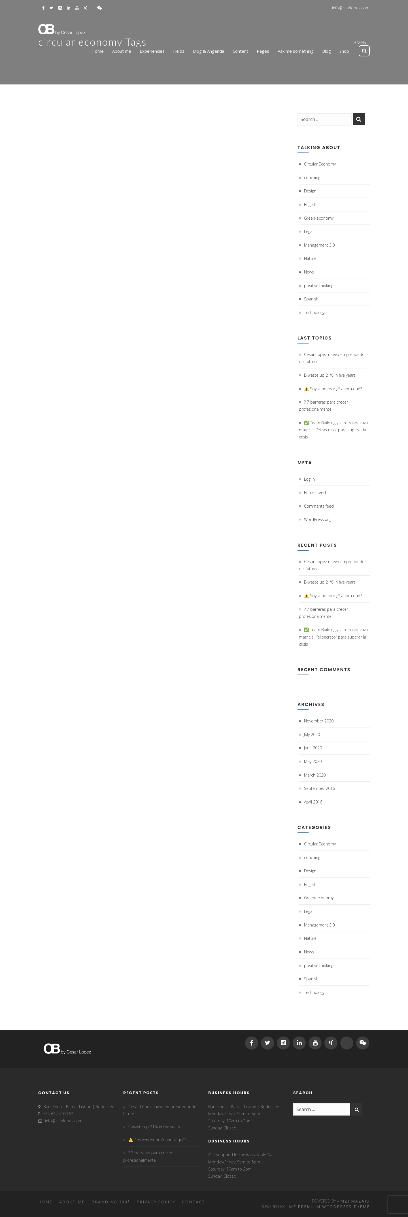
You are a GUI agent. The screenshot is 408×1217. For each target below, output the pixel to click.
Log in (309, 479)
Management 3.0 (319, 245)
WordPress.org (317, 519)
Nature (310, 258)
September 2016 (319, 788)
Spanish (311, 299)
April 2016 (313, 802)
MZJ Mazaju (355, 1201)
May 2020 (313, 761)
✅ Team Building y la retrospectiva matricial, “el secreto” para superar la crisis (333, 430)
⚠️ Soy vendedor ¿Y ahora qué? (333, 388)
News (309, 272)
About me (72, 1202)
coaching (312, 177)
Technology (314, 312)
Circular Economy (320, 164)
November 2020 (318, 721)
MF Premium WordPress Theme (329, 1206)
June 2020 (313, 747)
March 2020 (315, 775)
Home (45, 1202)
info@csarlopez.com (350, 7)
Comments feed (319, 506)
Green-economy (318, 218)
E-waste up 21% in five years (330, 375)
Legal (308, 231)
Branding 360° (111, 1202)
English (310, 204)
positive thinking (318, 285)
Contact (193, 1202)
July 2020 (312, 734)
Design (310, 191)
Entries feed (315, 492)
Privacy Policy (156, 1202)
